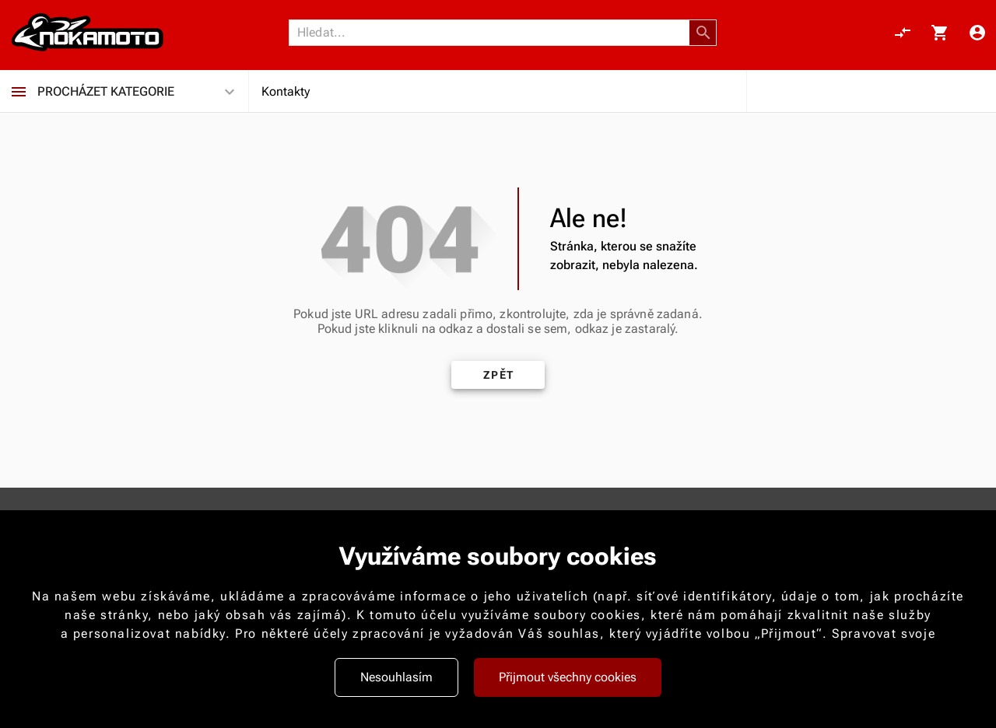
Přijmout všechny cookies (568, 677)
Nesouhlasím (396, 677)
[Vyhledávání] (493, 32)
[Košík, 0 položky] (940, 32)
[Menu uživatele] (977, 32)
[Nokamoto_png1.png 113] (87, 33)
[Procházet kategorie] (18, 91)
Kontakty (285, 91)
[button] (703, 32)
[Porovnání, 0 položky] (902, 32)
